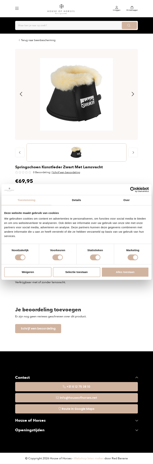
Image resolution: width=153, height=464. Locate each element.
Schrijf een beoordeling (66, 172)
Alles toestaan (125, 272)
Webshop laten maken (89, 458)
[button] (21, 94)
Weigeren (28, 272)
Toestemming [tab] (26, 200)
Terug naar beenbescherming (38, 40)
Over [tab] (126, 200)
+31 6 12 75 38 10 (78, 387)
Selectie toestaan (76, 272)
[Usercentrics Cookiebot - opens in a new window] (133, 189)
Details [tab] (76, 200)
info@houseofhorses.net (78, 398)
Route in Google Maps (78, 409)
